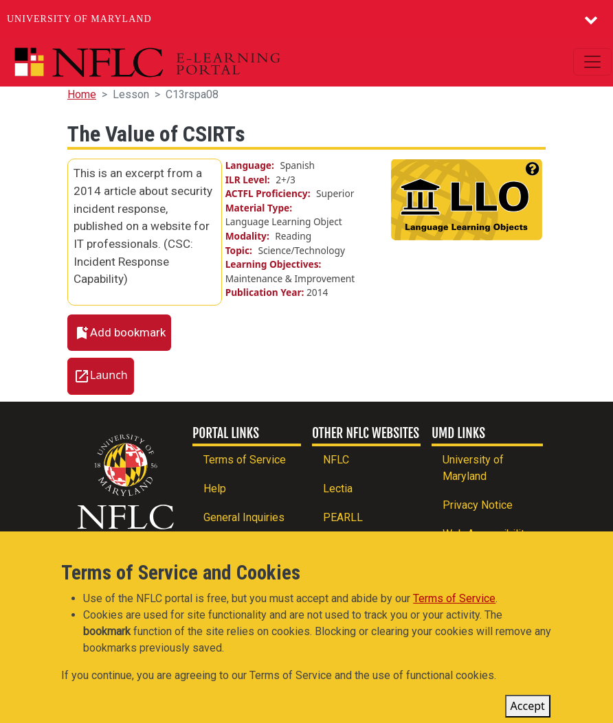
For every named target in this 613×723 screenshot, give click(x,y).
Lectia (338, 488)
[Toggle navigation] (592, 62)
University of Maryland (79, 19)
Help (214, 488)
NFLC (336, 459)
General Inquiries (244, 517)
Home (81, 94)
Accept (528, 709)
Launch (109, 374)
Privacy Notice (478, 505)
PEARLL (343, 517)
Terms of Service (244, 459)
